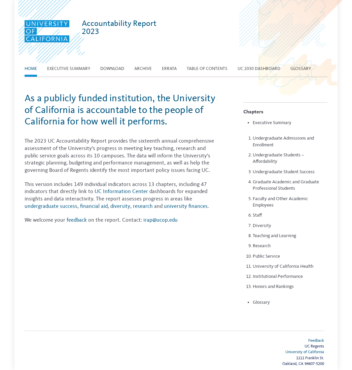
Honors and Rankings (273, 286)
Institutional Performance (278, 276)
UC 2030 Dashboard (259, 68)
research (143, 206)
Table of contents (207, 68)
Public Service (266, 256)
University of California (304, 351)
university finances (186, 206)
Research (262, 246)
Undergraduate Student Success (284, 172)
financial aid (94, 206)
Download (112, 68)
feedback (77, 220)
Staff (257, 215)
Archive (143, 68)
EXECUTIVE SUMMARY (68, 68)
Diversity (262, 225)
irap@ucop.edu (160, 220)
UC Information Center (121, 191)
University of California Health (283, 266)
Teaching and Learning (274, 235)
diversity (120, 206)
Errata (169, 68)
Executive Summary (272, 122)
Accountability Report (119, 27)
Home (31, 68)
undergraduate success (51, 206)
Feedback (316, 340)
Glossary (300, 68)
